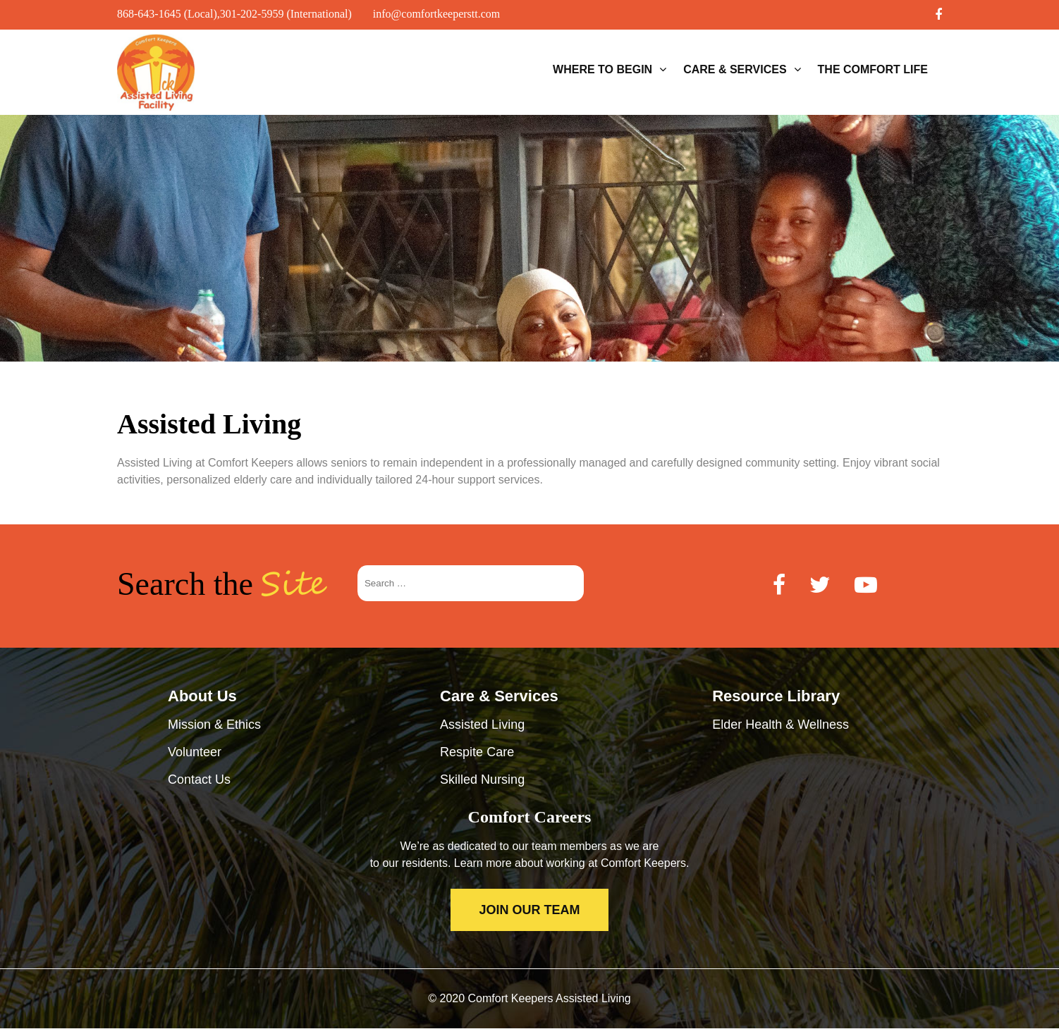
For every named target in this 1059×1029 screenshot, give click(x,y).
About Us (202, 696)
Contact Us (199, 779)
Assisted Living (482, 724)
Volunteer (194, 752)
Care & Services (734, 69)
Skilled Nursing (482, 779)
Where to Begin (602, 69)
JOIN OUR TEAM (529, 910)
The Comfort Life (873, 69)
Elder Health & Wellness (780, 724)
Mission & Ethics (214, 724)
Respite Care (477, 752)
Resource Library (776, 696)
